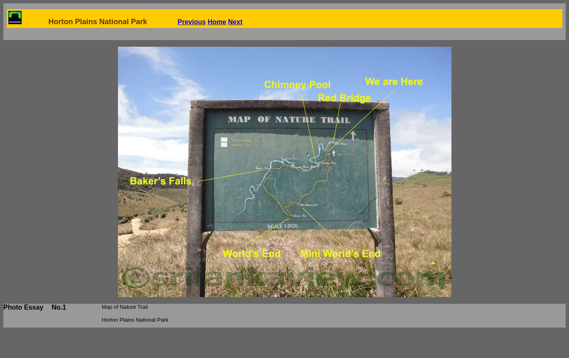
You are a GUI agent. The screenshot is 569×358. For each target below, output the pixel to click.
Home (217, 21)
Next (235, 21)
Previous (192, 21)
